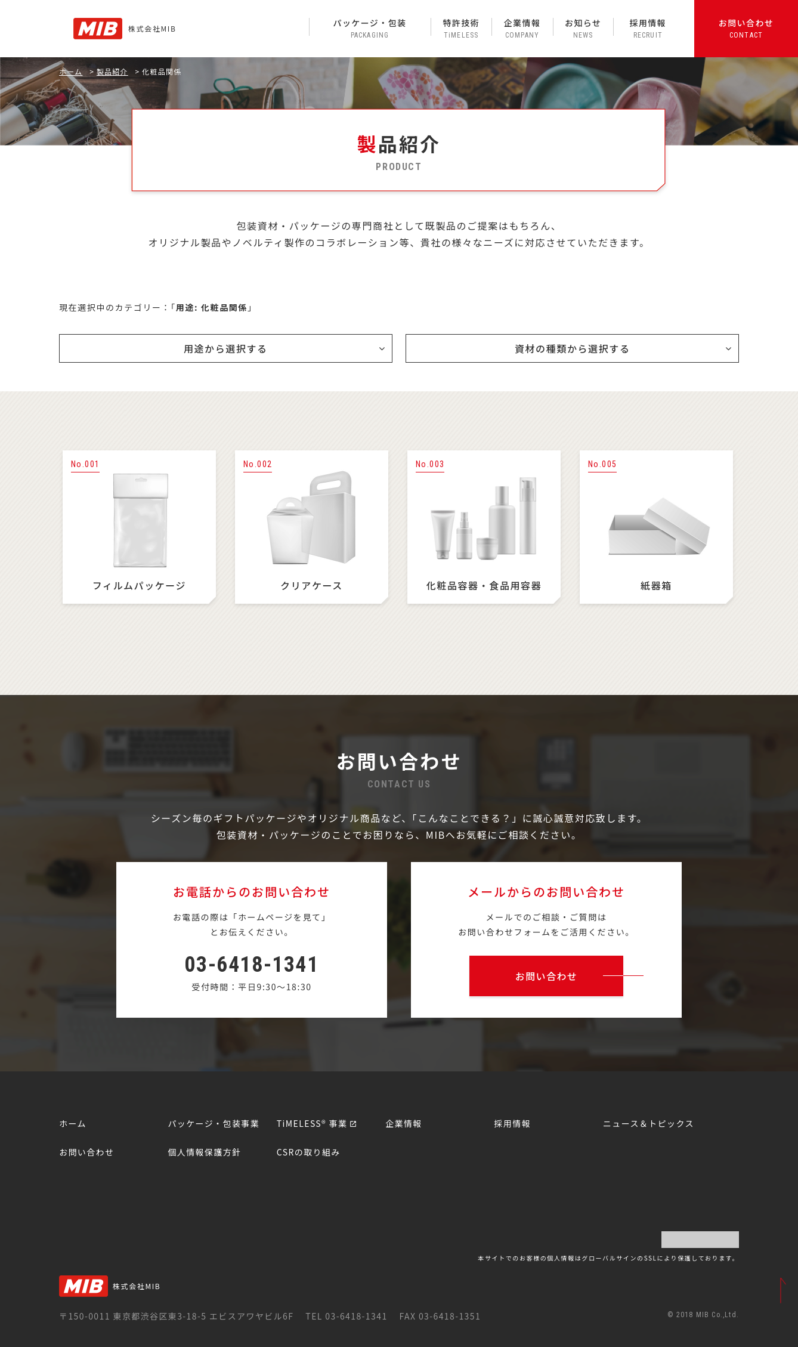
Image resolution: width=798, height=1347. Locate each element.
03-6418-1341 (251, 964)
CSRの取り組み (309, 1152)
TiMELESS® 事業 (312, 1123)
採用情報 (647, 28)
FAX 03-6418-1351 (440, 1316)
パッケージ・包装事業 (213, 1123)
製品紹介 (112, 71)
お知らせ (583, 28)
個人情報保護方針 (204, 1152)
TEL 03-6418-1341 (346, 1316)
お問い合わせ (746, 28)
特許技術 (461, 28)
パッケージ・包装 (370, 28)
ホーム (70, 71)
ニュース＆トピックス (648, 1123)
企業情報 (521, 28)
